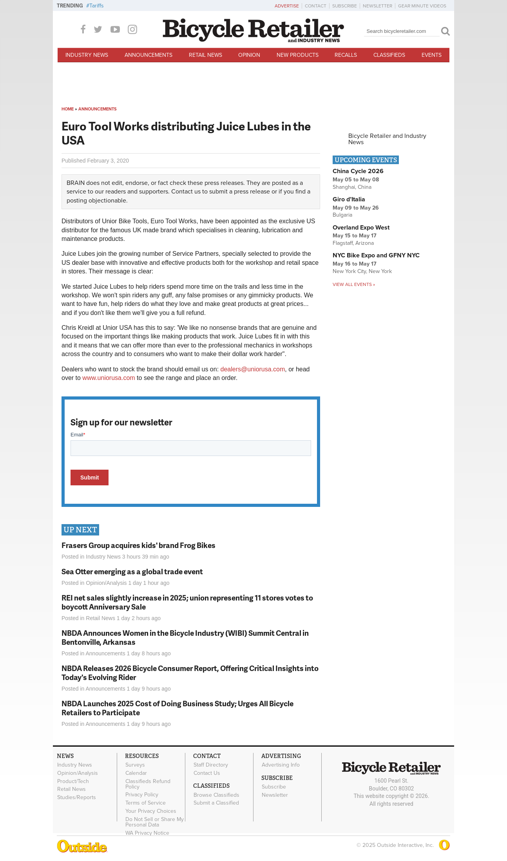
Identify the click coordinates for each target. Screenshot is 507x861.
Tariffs (96, 5)
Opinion (249, 55)
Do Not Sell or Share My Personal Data (154, 822)
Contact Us (207, 773)
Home (68, 109)
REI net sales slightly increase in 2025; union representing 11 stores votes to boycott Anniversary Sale (187, 602)
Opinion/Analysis (106, 583)
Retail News (205, 55)
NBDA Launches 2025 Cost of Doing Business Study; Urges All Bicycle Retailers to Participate (177, 708)
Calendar (136, 773)
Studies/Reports (76, 797)
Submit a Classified (216, 803)
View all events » (354, 284)
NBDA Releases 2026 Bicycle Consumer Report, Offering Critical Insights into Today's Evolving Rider (190, 672)
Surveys (135, 765)
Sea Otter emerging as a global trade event (132, 571)
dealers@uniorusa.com (253, 369)
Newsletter (377, 6)
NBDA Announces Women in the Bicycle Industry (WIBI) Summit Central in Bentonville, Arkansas (185, 637)
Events (432, 55)
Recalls (346, 55)
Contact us (186, 191)
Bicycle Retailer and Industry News (387, 139)
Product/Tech (73, 781)
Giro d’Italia (349, 199)
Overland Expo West (361, 228)
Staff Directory (211, 765)
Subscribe (344, 6)
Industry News (86, 55)
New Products (298, 55)
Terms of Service (145, 803)
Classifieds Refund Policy (147, 784)
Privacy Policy (141, 795)
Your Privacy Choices (150, 811)
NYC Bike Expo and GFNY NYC (376, 255)
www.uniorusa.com (108, 377)
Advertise (287, 6)
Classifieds (389, 55)
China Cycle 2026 (358, 171)
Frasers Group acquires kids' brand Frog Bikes (138, 545)
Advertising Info (281, 765)
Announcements (148, 55)
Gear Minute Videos (422, 6)
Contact (315, 6)
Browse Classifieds (216, 795)
